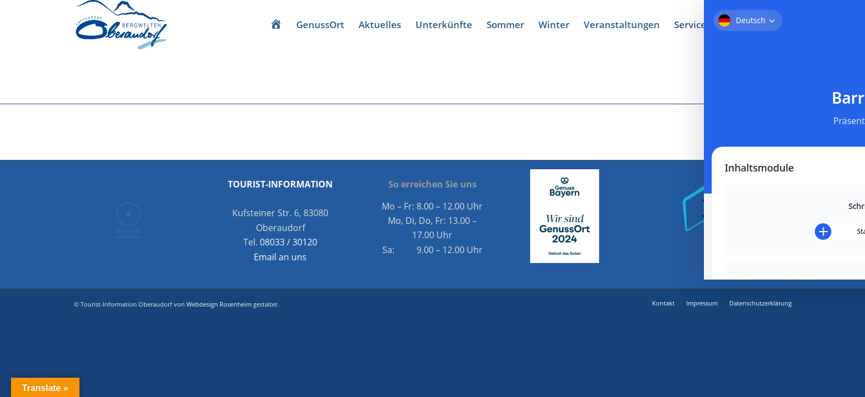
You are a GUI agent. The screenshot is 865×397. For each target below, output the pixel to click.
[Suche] (724, 25)
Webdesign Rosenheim (219, 304)
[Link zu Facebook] (767, 24)
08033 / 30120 (288, 242)
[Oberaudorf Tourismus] (121, 25)
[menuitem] (276, 25)
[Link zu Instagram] (783, 24)
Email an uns (280, 257)
